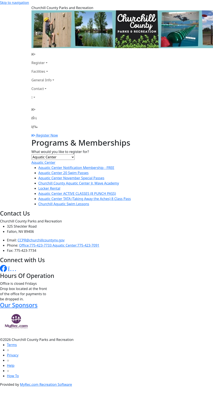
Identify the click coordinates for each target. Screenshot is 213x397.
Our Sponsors (19, 305)
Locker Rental (49, 188)
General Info (42, 80)
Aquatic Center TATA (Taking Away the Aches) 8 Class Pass (84, 198)
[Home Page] (43, 54)
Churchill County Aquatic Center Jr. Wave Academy (78, 183)
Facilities (38, 71)
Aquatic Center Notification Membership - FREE (76, 167)
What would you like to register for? (60, 151)
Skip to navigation (14, 2)
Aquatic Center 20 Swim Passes (63, 172)
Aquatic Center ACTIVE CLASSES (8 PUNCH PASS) (77, 193)
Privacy (12, 355)
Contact (38, 88)
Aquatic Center (43, 162)
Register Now (47, 135)
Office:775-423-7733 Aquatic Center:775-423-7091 (59, 245)
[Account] (43, 97)
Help (10, 365)
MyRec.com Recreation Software (46, 384)
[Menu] (35, 126)
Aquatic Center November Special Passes (71, 178)
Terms (12, 344)
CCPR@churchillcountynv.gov (41, 240)
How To (13, 375)
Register (38, 62)
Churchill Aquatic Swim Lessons (63, 204)
